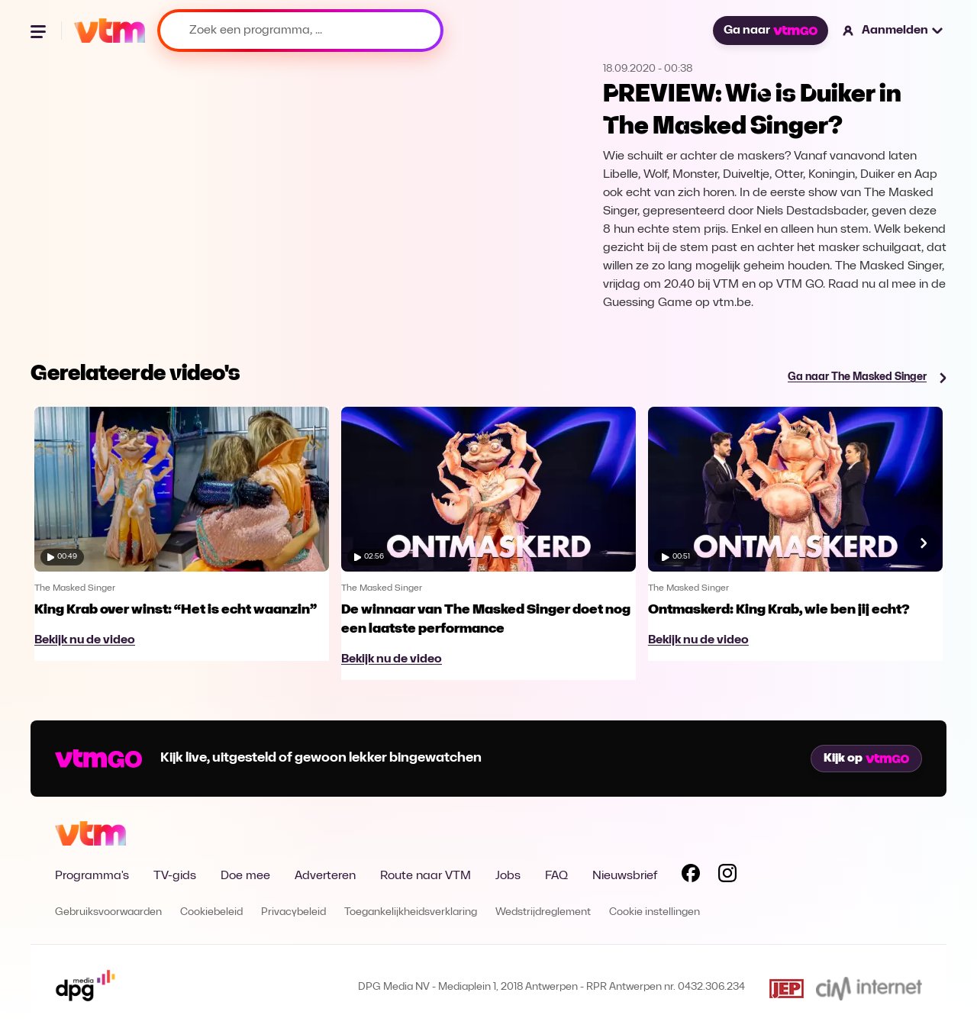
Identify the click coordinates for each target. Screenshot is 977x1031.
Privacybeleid (293, 912)
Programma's (92, 876)
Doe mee (245, 876)
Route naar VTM (425, 876)
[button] (893, 30)
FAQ (556, 876)
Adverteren (325, 876)
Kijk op (866, 758)
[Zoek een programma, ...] (300, 30)
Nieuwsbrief (624, 876)
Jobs (508, 876)
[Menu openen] (40, 30)
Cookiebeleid (211, 912)
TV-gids (174, 876)
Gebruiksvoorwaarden (108, 912)
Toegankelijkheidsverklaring (410, 912)
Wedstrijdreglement (543, 912)
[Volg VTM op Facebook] (691, 876)
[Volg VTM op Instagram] (727, 876)
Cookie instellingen (654, 912)
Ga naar (770, 30)
